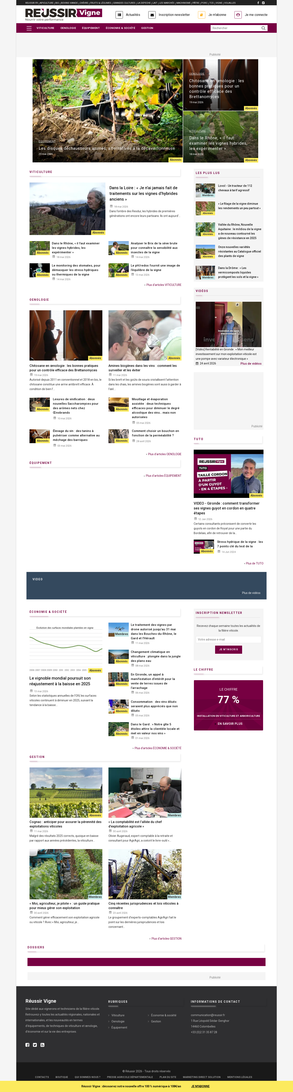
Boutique (62, 1077)
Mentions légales (239, 1077)
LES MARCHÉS (166, 3)
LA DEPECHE (144, 3)
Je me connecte (256, 15)
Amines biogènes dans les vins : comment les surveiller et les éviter (142, 368)
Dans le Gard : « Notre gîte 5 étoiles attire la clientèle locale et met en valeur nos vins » (155, 729)
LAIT (155, 3)
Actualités (133, 15)
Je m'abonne (217, 15)
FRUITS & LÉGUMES (100, 3)
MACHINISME (183, 3)
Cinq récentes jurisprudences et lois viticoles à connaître (143, 906)
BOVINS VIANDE (69, 3)
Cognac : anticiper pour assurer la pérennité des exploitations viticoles (66, 824)
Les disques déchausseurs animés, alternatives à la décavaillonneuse (107, 148)
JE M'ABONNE (200, 1086)
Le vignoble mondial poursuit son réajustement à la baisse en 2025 (60, 681)
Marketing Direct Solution (202, 1077)
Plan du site (168, 1077)
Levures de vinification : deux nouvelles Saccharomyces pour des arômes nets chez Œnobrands (75, 405)
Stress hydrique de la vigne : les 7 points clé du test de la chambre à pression (240, 546)
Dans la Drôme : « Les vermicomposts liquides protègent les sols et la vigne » (238, 272)
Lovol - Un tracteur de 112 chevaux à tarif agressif (235, 188)
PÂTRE (195, 3)
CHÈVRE (84, 3)
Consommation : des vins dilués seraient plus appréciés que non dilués (154, 706)
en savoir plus (230, 724)
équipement (41, 463)
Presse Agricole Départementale (130, 1077)
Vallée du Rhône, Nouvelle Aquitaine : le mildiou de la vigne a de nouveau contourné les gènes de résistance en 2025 (239, 231)
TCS (211, 3)
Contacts (42, 1077)
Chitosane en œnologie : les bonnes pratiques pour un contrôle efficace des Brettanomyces (216, 88)
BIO (57, 3)
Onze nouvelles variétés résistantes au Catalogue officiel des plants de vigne (239, 251)
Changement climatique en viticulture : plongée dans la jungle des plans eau (156, 656)
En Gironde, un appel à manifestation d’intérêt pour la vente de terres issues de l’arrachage (153, 681)
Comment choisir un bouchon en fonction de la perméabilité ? (155, 433)
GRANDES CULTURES (124, 3)
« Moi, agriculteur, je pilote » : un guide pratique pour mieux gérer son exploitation (64, 906)
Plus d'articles (163, 284)
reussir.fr (31, 3)
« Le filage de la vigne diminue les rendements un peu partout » (239, 206)
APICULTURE (46, 3)
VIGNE (219, 3)
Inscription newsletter (174, 15)
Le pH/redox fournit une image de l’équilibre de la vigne (155, 268)
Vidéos (202, 291)
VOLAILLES (230, 3)
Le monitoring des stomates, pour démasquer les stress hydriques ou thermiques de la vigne (76, 270)
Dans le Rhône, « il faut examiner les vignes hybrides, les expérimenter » (218, 143)
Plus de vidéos (251, 363)
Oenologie (68, 28)
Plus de (254, 563)
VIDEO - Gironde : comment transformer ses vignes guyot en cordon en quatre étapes (227, 508)
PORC (204, 3)
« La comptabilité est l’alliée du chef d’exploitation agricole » (135, 824)
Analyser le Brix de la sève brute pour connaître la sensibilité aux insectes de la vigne (154, 248)
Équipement (91, 28)
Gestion (147, 28)
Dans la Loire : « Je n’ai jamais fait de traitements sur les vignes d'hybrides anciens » (143, 193)
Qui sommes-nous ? (87, 1077)
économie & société (48, 611)
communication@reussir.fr (208, 1015)
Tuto (198, 439)
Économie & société (120, 28)
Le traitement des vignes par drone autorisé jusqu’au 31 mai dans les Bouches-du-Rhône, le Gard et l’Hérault (153, 631)
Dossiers (36, 947)
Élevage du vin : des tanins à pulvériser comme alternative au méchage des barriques (76, 435)
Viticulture (45, 28)
